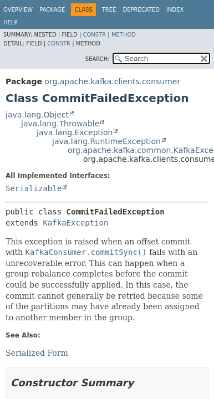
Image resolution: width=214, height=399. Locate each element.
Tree (109, 10)
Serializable (34, 188)
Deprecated (141, 10)
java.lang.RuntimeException (106, 141)
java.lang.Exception (75, 132)
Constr (94, 35)
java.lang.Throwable (60, 123)
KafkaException (75, 222)
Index (175, 10)
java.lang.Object (37, 114)
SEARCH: (97, 59)
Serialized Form (37, 353)
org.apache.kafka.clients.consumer (112, 81)
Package (52, 10)
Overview (18, 10)
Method (123, 35)
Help (10, 22)
